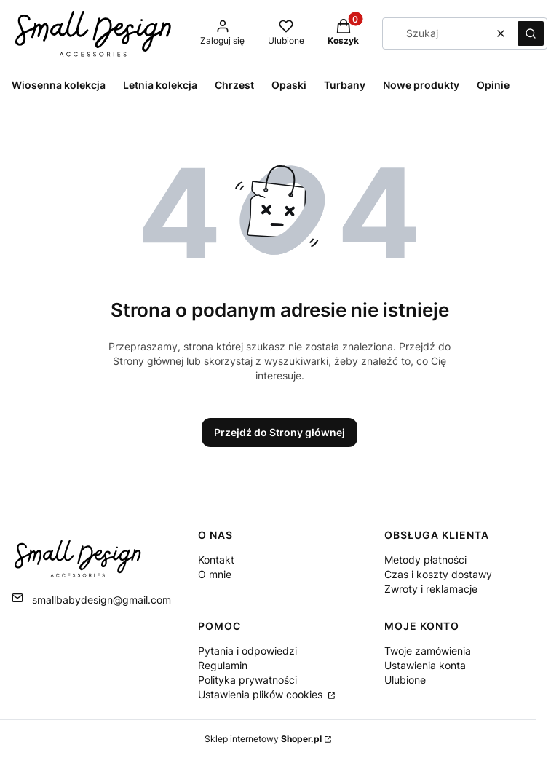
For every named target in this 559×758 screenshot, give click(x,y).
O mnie (214, 574)
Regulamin (222, 665)
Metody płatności (425, 559)
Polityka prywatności (247, 680)
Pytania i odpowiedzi (247, 650)
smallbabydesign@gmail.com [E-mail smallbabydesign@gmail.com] (101, 599)
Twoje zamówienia (427, 650)
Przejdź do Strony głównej (279, 432)
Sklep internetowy (263, 738)
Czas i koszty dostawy (438, 574)
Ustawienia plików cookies (261, 694)
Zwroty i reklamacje (430, 589)
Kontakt (216, 559)
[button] (531, 33)
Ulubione (405, 680)
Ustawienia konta (425, 665)
